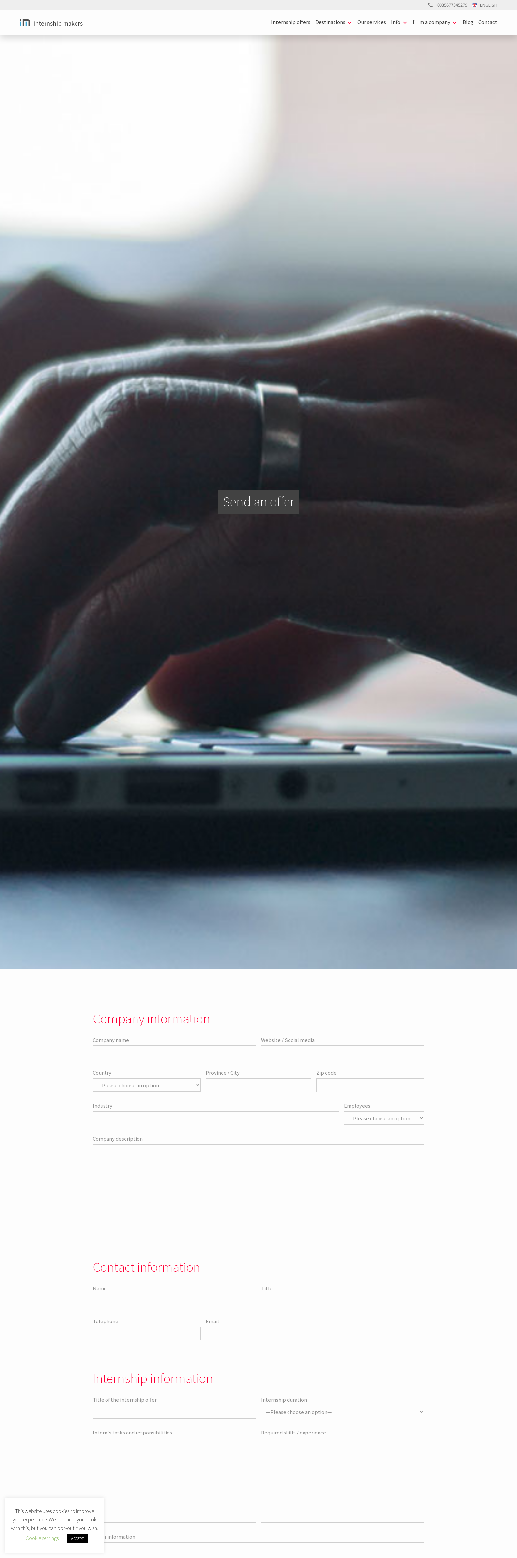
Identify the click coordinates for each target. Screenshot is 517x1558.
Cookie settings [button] (42, 1537)
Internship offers (290, 21)
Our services (371, 21)
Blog (468, 21)
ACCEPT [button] (77, 1538)
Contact (487, 21)
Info (395, 21)
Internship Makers (58, 23)
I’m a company (431, 21)
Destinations (330, 21)
